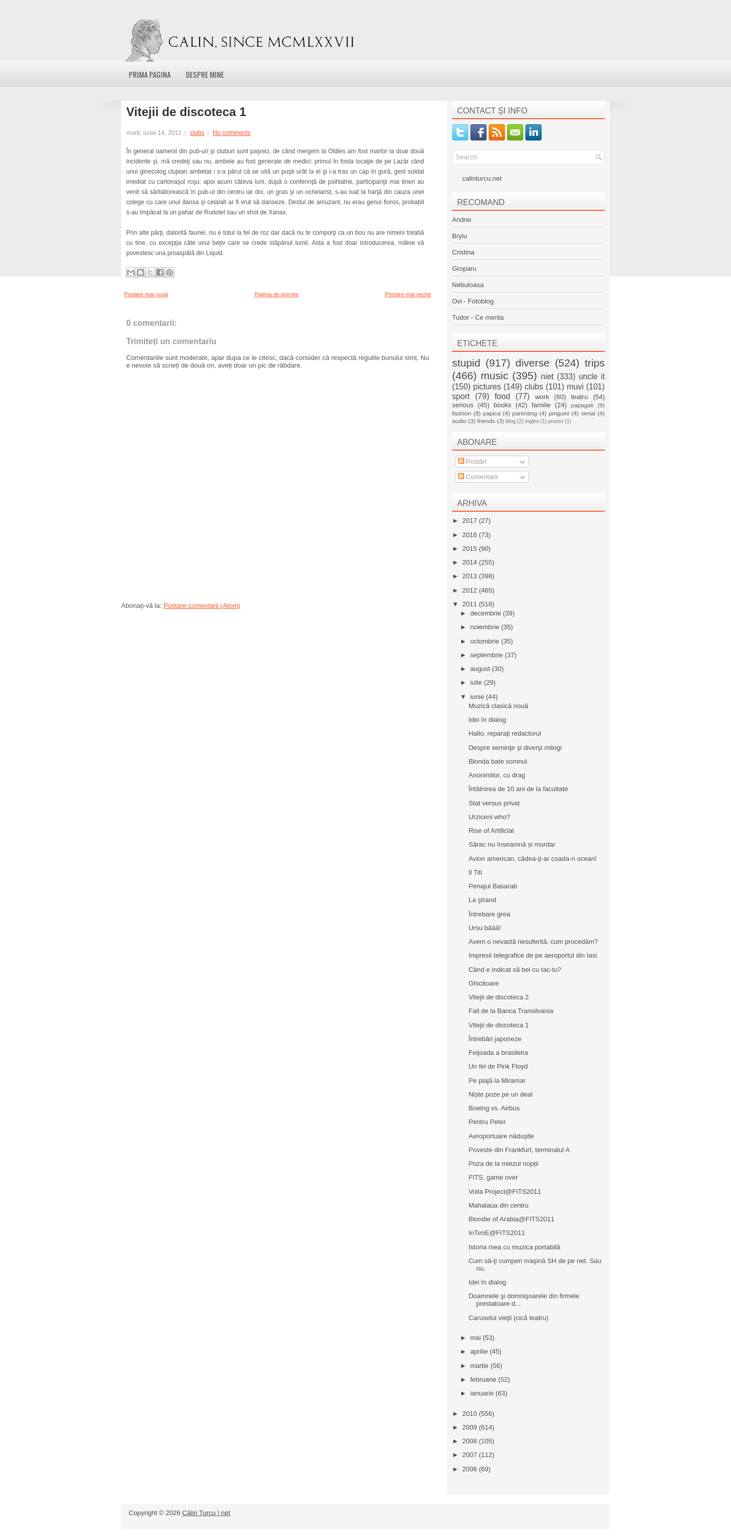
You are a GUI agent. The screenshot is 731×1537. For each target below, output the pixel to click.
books (503, 405)
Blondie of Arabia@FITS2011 (511, 1219)
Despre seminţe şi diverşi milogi (514, 747)
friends (486, 420)
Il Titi (475, 872)
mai (476, 1338)
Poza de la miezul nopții (503, 1163)
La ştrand (482, 900)
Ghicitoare (483, 983)
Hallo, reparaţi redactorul (504, 733)
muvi (575, 386)
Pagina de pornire (277, 294)
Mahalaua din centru (498, 1205)
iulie (477, 682)
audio (459, 420)
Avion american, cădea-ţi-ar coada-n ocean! (532, 858)
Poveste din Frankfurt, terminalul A (519, 1150)
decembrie (486, 613)
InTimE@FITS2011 (496, 1233)
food (502, 396)
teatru (579, 397)
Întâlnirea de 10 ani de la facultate (518, 789)
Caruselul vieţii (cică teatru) (508, 1318)
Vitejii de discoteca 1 (186, 112)
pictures (487, 386)
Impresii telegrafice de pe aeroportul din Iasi (532, 955)
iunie (478, 697)
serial (588, 413)
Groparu (464, 268)
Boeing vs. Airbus (493, 1108)
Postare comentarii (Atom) (201, 605)
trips (595, 363)
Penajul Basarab (492, 886)
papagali (582, 405)
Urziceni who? (489, 817)
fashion (461, 413)
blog (510, 421)
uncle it (592, 376)
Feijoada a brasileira (498, 1052)
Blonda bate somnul (497, 761)
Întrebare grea (489, 914)
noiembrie (485, 627)
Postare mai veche (408, 294)
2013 (470, 576)
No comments (231, 132)
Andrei (461, 219)
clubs (197, 132)
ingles (532, 421)
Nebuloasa (468, 285)
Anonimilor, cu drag (496, 775)
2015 (470, 548)
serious (462, 405)
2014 (470, 562)
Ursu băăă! (484, 928)
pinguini (559, 413)
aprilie (480, 1351)
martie (480, 1366)
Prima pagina (150, 74)
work (542, 397)
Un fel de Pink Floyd (497, 1066)
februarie (484, 1379)
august (481, 669)
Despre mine (205, 74)
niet (547, 376)
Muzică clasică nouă (498, 706)
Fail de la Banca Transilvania (510, 1011)
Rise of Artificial (491, 830)
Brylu (459, 236)
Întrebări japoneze (494, 1039)
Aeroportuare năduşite (501, 1136)
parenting (524, 413)
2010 (470, 1413)
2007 (470, 1455)
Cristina (463, 252)
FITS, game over (493, 1177)
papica (491, 413)
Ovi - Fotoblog (473, 301)
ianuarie (483, 1393)
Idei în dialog (487, 719)
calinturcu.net (481, 178)
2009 (470, 1427)
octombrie (485, 641)
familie (541, 405)
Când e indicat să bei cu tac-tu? (514, 969)
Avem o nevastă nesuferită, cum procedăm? (533, 941)
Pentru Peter (486, 1122)
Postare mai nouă (146, 294)
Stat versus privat (493, 803)
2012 (470, 590)
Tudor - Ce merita (477, 317)
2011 (470, 604)
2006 (470, 1469)
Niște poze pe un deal (500, 1094)
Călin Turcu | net (206, 1513)
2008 (470, 1441)
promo (555, 421)
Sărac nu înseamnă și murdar (511, 844)
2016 (470, 535)
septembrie (487, 655)
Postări (472, 461)
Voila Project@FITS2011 (504, 1191)
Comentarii (478, 477)
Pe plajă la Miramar (496, 1080)
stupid (466, 363)
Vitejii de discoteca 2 (498, 997)
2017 (470, 520)
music (494, 375)
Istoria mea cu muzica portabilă (514, 1247)
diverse (533, 363)
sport (461, 396)
